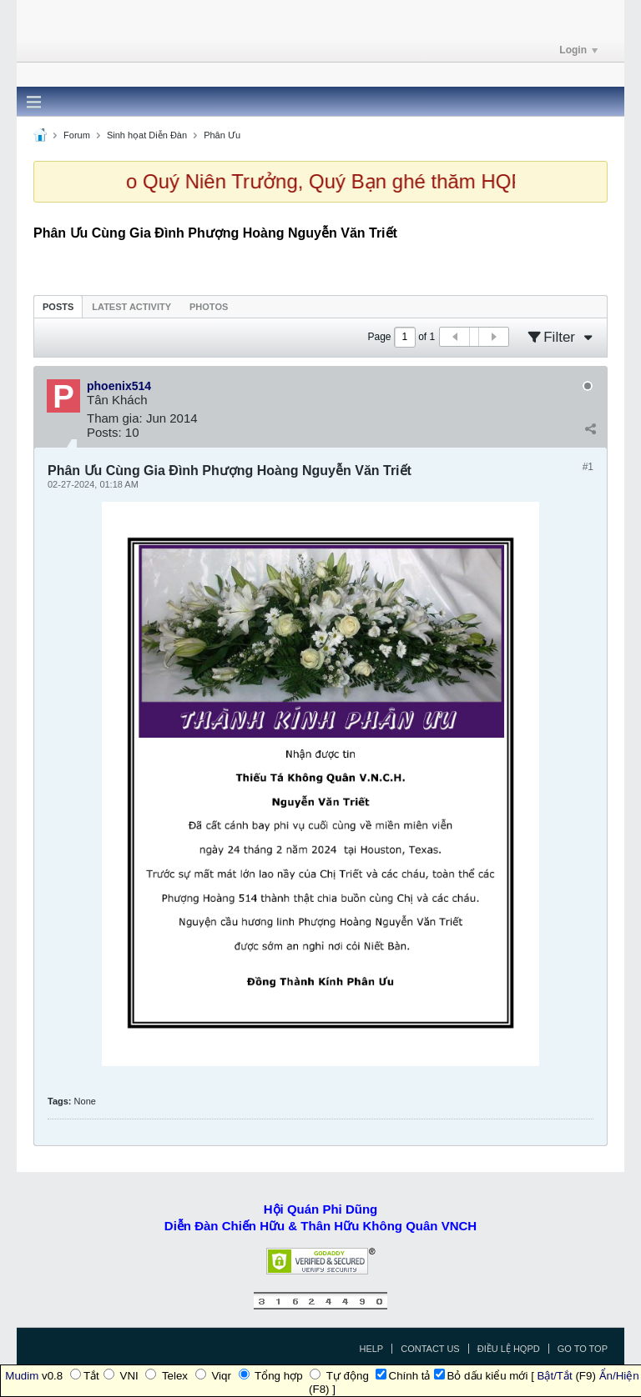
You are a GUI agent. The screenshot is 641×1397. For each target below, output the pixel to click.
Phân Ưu (222, 135)
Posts (58, 307)
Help (371, 1349)
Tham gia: (115, 418)
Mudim (21, 1375)
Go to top (583, 1349)
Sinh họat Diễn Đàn (147, 135)
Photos (208, 307)
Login (578, 50)
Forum (76, 135)
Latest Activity (131, 307)
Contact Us (430, 1349)
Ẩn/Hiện (619, 1375)
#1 (588, 467)
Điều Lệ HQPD (508, 1349)
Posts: (104, 432)
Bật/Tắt (555, 1375)
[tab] (58, 306)
